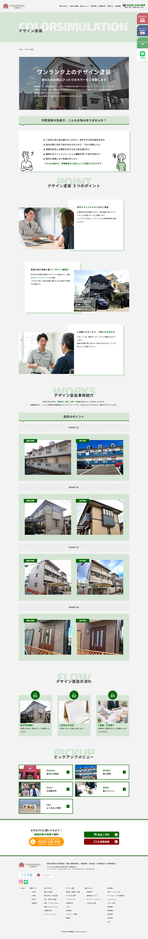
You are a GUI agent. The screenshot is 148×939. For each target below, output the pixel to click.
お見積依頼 (103, 841)
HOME (21, 49)
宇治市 (34, 892)
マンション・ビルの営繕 (115, 896)
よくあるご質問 (71, 896)
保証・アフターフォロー (51, 903)
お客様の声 (102, 6)
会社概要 (110, 888)
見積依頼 (110, 910)
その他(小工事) (91, 903)
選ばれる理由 (74, 6)
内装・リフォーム (113, 892)
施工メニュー (84, 6)
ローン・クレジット (50, 914)
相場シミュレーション (51, 907)
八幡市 (34, 896)
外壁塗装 (89, 892)
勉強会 (68, 918)
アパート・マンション (94, 899)
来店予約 (110, 914)
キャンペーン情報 (71, 914)
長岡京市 (34, 903)
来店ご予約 (103, 834)
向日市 (34, 899)
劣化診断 (110, 918)
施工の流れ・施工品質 (51, 896)
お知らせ (110, 6)
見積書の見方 (48, 910)
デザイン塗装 (70, 888)
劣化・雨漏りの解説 (50, 899)
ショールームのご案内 (142, 43)
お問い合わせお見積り (142, 18)
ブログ (68, 907)
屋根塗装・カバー (92, 896)
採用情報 (110, 907)
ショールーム (111, 899)
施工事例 (93, 6)
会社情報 (118, 6)
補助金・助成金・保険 (73, 892)
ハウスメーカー (71, 899)
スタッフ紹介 (111, 903)
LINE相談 (142, 55)
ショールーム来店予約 (142, 30)
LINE (109, 922)
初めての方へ (63, 6)
